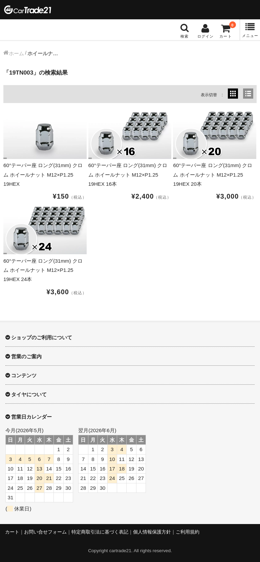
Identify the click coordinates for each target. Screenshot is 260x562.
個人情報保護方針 (152, 532)
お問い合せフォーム (45, 532)
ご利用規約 (187, 532)
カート (12, 532)
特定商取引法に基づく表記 (99, 532)
